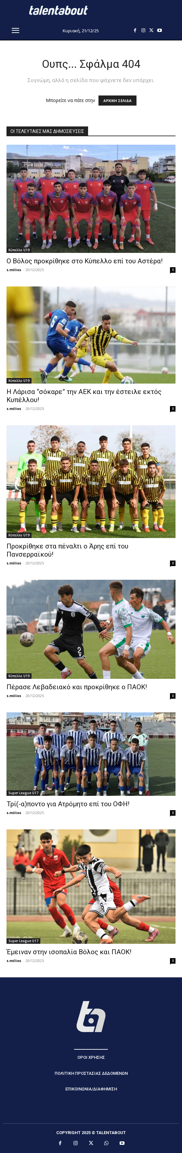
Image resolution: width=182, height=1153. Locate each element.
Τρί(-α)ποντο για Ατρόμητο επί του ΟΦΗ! (67, 804)
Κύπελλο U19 (19, 250)
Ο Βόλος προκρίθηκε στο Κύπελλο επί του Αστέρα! (84, 261)
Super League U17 (23, 793)
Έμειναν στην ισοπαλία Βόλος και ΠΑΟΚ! (68, 952)
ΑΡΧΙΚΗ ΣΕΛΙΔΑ (117, 100)
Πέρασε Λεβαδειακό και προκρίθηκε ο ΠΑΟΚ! (76, 687)
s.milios (13, 269)
